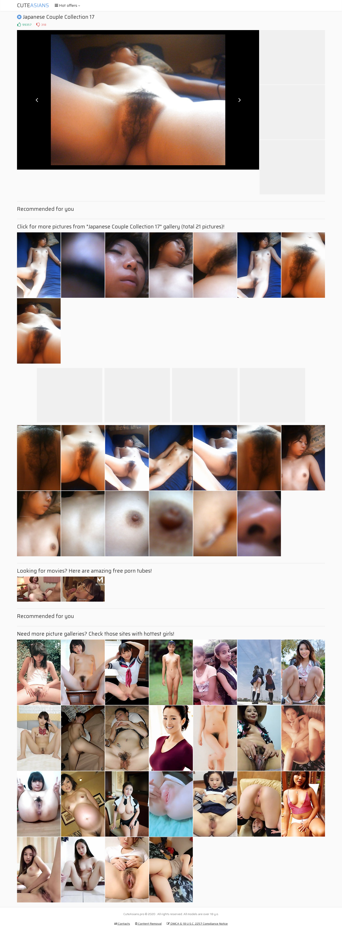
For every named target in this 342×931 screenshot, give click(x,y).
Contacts (122, 923)
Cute (33, 5)
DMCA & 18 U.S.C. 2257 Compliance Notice (197, 923)
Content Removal (148, 923)
